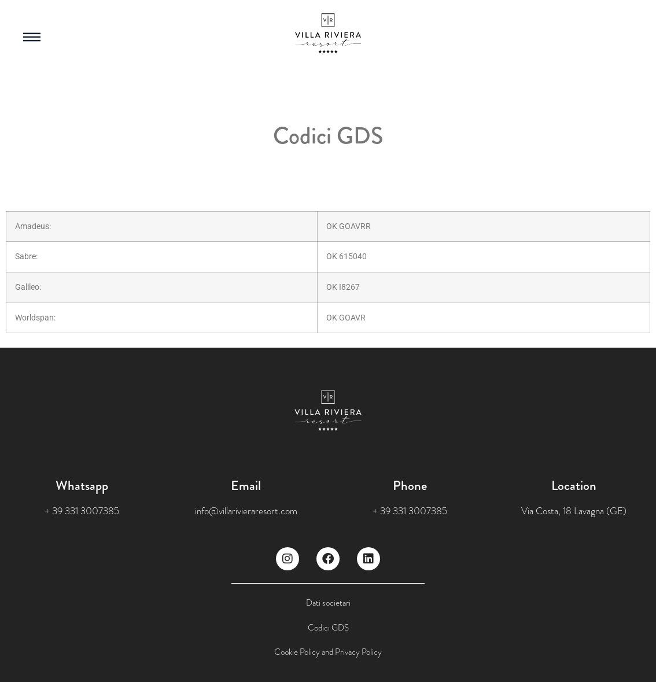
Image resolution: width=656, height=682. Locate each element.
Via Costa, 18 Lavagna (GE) (573, 511)
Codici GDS (328, 627)
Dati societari (328, 602)
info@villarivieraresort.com (246, 511)
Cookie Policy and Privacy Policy (328, 652)
